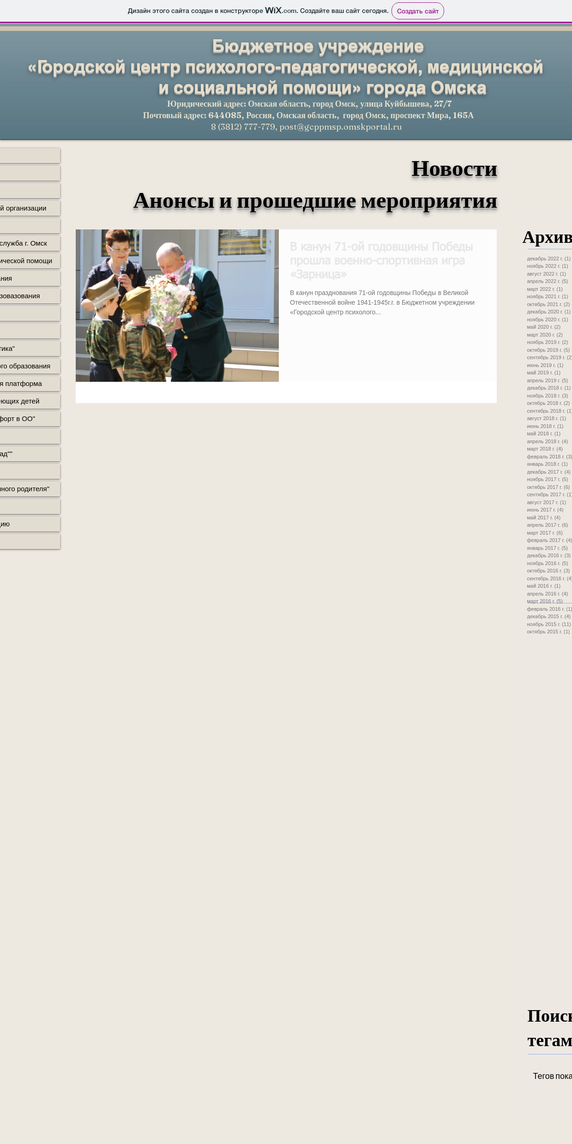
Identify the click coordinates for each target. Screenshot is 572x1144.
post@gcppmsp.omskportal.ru (340, 126)
